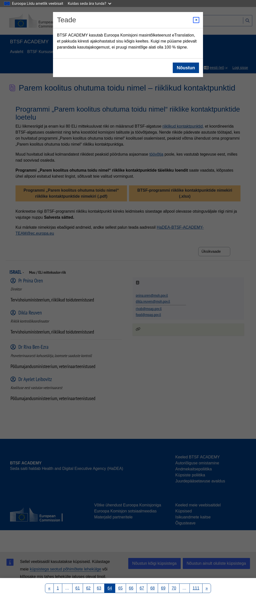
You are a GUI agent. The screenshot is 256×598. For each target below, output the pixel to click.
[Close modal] (196, 20)
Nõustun (186, 67)
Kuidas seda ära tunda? (89, 3)
